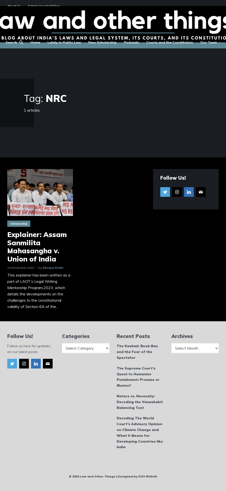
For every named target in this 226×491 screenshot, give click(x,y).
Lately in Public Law (64, 42)
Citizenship (18, 223)
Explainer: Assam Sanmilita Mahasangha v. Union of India (37, 246)
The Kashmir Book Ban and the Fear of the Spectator (137, 352)
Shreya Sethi (53, 267)
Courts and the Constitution (169, 42)
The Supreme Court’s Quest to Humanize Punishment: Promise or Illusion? (138, 377)
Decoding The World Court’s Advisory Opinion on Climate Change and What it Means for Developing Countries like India (140, 432)
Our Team (208, 42)
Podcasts (131, 42)
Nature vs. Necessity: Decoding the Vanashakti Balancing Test (140, 402)
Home (35, 42)
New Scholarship (102, 42)
